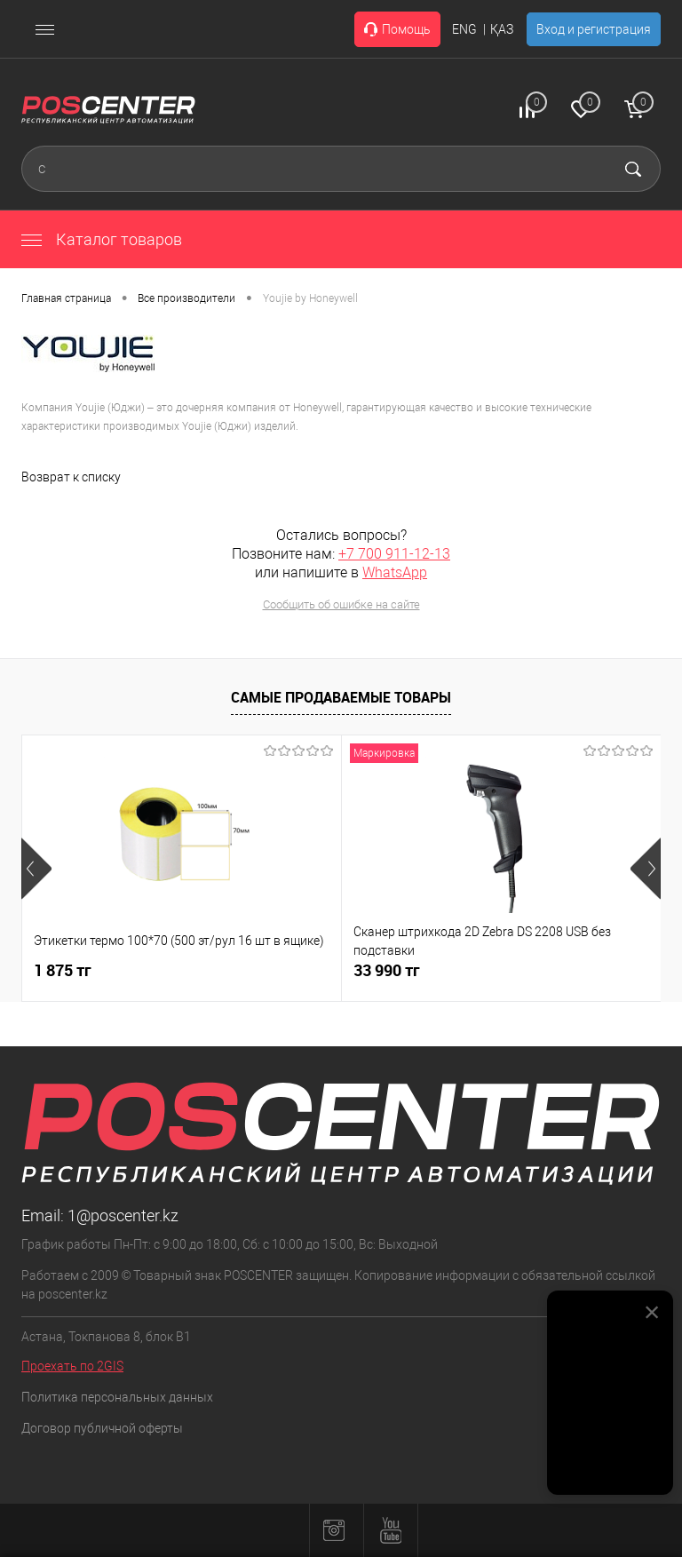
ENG (464, 29)
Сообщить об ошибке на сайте (341, 604)
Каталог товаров (101, 239)
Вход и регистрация (593, 29)
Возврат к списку (71, 477)
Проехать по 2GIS (72, 1366)
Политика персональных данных (117, 1397)
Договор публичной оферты (102, 1428)
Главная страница (66, 298)
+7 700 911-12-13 (394, 553)
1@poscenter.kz (122, 1215)
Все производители (186, 298)
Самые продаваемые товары (341, 697)
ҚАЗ (501, 29)
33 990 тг (386, 970)
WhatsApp (394, 572)
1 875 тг (62, 970)
